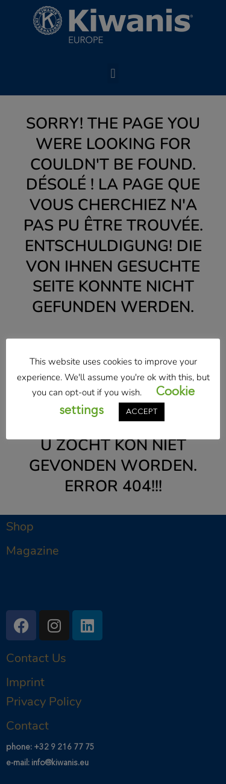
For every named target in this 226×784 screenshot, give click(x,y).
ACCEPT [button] (141, 412)
